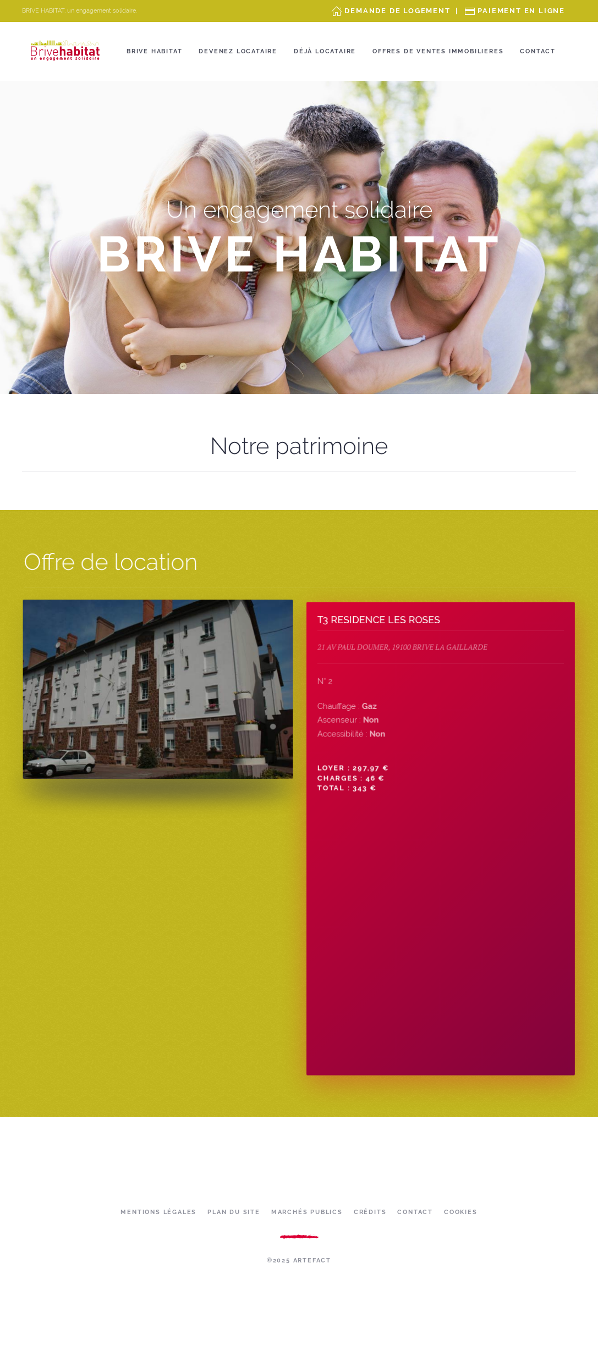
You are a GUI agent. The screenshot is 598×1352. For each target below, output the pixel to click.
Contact (538, 51)
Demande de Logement (397, 11)
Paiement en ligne (521, 11)
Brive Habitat (154, 51)
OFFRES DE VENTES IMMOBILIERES (437, 51)
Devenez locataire (238, 51)
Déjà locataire (325, 51)
